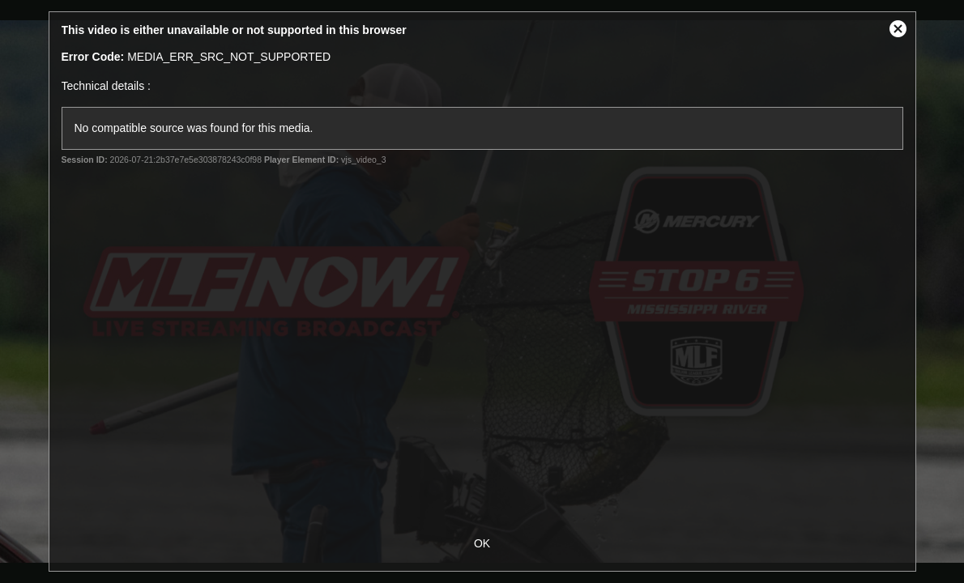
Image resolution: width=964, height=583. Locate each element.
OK (482, 543)
